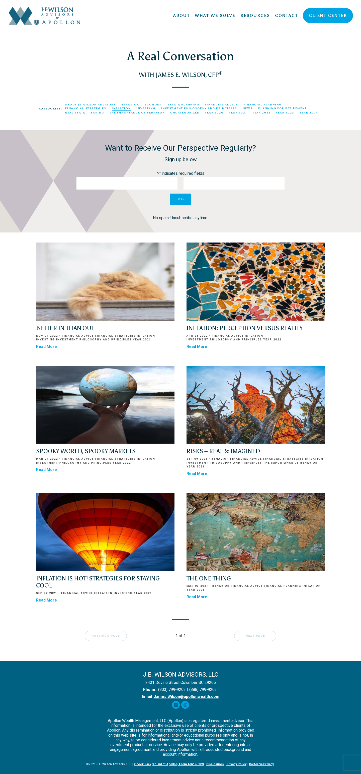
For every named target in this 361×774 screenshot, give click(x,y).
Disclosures (215, 764)
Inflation (121, 108)
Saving (97, 112)
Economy (153, 104)
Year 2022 (261, 112)
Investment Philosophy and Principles (199, 108)
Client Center (328, 15)
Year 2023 (285, 112)
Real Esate (75, 112)
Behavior (130, 104)
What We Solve (215, 15)
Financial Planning (262, 104)
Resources (255, 15)
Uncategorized (185, 112)
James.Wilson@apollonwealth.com (186, 696)
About (181, 15)
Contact (286, 15)
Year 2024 (309, 112)
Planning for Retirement (282, 108)
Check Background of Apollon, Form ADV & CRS (169, 764)
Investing (145, 108)
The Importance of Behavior (137, 112)
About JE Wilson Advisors (90, 104)
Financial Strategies (85, 108)
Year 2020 (214, 112)
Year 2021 (238, 112)
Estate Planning (183, 104)
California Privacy (261, 764)
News (248, 108)
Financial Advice (221, 104)
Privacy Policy (236, 764)
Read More (46, 346)
